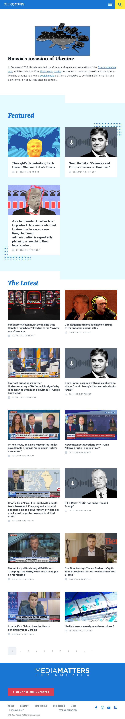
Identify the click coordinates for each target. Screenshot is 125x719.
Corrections (41, 706)
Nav (108, 4)
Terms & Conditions (68, 710)
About (11, 706)
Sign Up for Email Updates (31, 692)
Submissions (59, 706)
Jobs (73, 706)
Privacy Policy (16, 710)
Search (120, 4)
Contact (24, 706)
